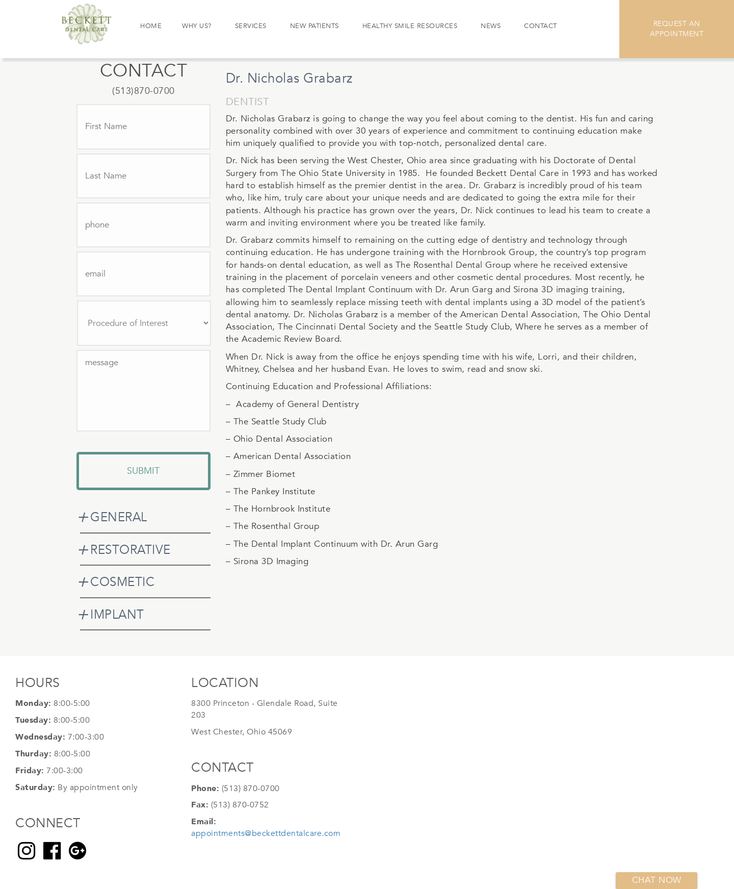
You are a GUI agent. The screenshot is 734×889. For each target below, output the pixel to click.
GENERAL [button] (118, 517)
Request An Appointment (677, 29)
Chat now (656, 880)
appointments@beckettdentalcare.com (265, 833)
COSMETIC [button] (122, 582)
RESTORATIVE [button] (130, 550)
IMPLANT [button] (117, 614)
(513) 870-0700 (251, 788)
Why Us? (197, 26)
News (491, 26)
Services (251, 26)
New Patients (314, 26)
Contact (540, 26)
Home (151, 26)
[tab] (145, 517)
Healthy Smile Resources (410, 26)
